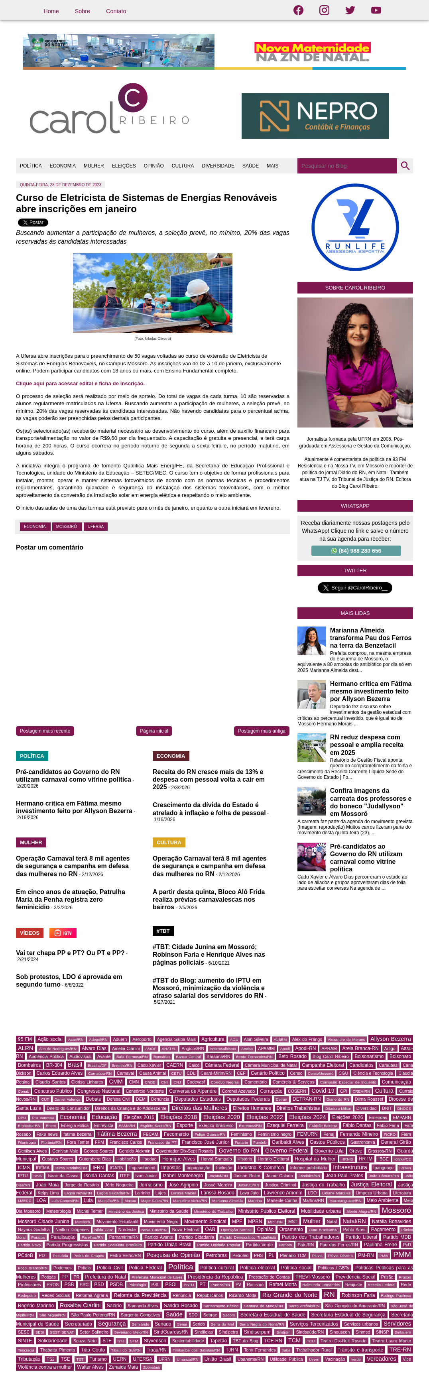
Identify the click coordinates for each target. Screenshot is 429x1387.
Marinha (255, 1200)
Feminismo (241, 1134)
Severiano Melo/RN (131, 1332)
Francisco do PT (162, 1142)
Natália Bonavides (391, 1221)
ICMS (24, 1167)
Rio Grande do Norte (289, 1295)
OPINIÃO (154, 166)
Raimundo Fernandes (321, 1285)
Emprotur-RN (29, 1125)
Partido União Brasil (169, 1244)
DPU (22, 1117)
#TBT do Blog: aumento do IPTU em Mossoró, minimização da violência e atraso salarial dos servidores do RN (209, 988)
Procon (405, 1277)
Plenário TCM (293, 1255)
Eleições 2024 (307, 1117)
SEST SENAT (62, 1332)
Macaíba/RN (108, 1200)
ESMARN (127, 1125)
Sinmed (363, 1332)
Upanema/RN (251, 1359)
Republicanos (210, 1295)
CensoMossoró (321, 1073)
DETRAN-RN (307, 1099)
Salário (114, 1305)
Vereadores (381, 1358)
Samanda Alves (143, 1305)
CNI (164, 1082)
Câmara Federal (222, 1065)
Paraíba (38, 1237)
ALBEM (280, 1039)
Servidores (397, 1323)
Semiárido (140, 1324)
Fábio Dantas (357, 1125)
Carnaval (125, 1073)
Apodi (285, 1048)
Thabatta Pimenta (57, 1350)
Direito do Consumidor (68, 1108)
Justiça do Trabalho (323, 1185)
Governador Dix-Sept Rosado (184, 1151)
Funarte (241, 1142)
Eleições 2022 (264, 1117)
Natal (332, 1221)
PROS (53, 1284)
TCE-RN (273, 1341)
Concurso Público (53, 1091)
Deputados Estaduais (198, 1099)
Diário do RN (338, 1099)
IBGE (383, 1158)
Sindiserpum (257, 1332)
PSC (84, 1284)
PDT (43, 1255)
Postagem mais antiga (261, 731)
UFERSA (96, 526)
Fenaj (328, 1134)
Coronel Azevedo (238, 1091)
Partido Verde (259, 1244)
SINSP (382, 1332)
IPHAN (405, 1168)
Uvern (314, 1359)
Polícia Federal (145, 1268)
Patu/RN (305, 1244)
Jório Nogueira (119, 1184)
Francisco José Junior (205, 1142)
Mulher (312, 1221)
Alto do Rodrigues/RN (58, 1048)
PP (64, 1277)
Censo (296, 1073)
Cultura (384, 1091)
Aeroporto (141, 1039)
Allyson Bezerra (390, 1039)
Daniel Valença (68, 1099)
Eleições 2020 (221, 1117)
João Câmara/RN (384, 1176)
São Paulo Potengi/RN (93, 1314)
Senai (182, 1324)
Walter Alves (90, 1367)
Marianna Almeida (227, 1200)
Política (180, 1267)
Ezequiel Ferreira (285, 1125)
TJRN (232, 1350)
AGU (234, 1039)
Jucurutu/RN (248, 1185)
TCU (311, 1341)
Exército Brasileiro (216, 1125)
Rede (406, 1284)
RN (329, 1294)
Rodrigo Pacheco (396, 1295)
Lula (88, 1200)
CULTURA (183, 166)
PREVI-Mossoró (312, 1277)
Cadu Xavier (149, 1065)
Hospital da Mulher (315, 1159)
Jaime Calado (279, 1175)
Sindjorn (283, 1332)
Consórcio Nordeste (145, 1091)
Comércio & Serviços (293, 1082)
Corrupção (271, 1091)
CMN (134, 1082)
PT (202, 1284)
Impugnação (198, 1167)
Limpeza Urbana (372, 1192)
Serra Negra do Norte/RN (261, 1324)
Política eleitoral (257, 1268)
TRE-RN (400, 1349)
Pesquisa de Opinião (173, 1255)
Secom (229, 1315)
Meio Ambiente (383, 1200)
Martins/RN (313, 1200)
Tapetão (218, 1341)
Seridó (199, 1324)
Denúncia (160, 1099)
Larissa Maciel (183, 1193)
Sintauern (403, 1332)
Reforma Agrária (92, 1295)
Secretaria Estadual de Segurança (348, 1315)
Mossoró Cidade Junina (43, 1221)
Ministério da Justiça (126, 1211)
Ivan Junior (146, 1175)
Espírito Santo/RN (155, 1125)
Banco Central (188, 1056)
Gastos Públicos (327, 1142)
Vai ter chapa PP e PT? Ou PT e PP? (70, 953)
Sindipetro (228, 1332)
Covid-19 (323, 1091)
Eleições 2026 (347, 1117)
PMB (384, 1255)
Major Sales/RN (154, 1200)
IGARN (116, 1167)
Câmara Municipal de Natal (271, 1065)
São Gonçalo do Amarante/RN (355, 1305)
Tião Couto (93, 1350)
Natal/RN (354, 1221)
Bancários (162, 1056)
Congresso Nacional (98, 1091)
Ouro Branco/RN (323, 1229)
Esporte (185, 1125)
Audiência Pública (46, 1056)
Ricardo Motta (242, 1295)
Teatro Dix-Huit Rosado (343, 1340)
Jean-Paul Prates (344, 1175)
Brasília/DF (97, 1065)
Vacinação (335, 1359)
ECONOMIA (63, 166)
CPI (343, 1091)
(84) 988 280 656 (356, 551)
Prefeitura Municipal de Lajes (157, 1277)
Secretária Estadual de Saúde (272, 1315)
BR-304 (54, 1065)
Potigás (48, 1277)
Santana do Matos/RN (263, 1306)
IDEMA (42, 1167)
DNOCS (404, 1108)
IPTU (23, 1175)
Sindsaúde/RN (310, 1332)
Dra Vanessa (43, 1117)
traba (286, 1350)
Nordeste (127, 1229)
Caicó (194, 1065)
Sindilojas (204, 1332)
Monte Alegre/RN (361, 1211)
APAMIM (266, 1048)
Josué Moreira (218, 1184)
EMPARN (402, 1117)
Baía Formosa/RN (132, 1056)
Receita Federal (382, 1285)
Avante (103, 1056)
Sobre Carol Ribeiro (355, 288)
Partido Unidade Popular (218, 1245)
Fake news (47, 1134)
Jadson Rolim (247, 1175)
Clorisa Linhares (87, 1082)
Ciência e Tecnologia (373, 1073)
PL (271, 1255)
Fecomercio (176, 1134)
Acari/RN (75, 1039)
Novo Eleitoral (185, 1229)
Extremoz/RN (250, 1125)
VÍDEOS (29, 933)
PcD (407, 1244)
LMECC (24, 1200)
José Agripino (183, 1185)
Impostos (171, 1167)
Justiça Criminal (280, 1184)
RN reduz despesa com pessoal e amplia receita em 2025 (366, 745)
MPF (237, 1221)
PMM (402, 1254)
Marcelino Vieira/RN (190, 1200)
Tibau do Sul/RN (126, 1350)
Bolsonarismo (369, 1056)
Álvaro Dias (94, 1048)
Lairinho (142, 1192)
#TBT (163, 931)
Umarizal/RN (187, 1359)
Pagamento (383, 1229)
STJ (121, 1341)
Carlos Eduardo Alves (60, 1073)
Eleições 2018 (178, 1117)
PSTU (189, 1285)
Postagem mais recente (45, 731)
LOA (41, 1200)
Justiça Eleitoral (371, 1184)
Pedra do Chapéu (88, 1255)
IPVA (37, 1176)
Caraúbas (388, 1065)
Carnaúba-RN (100, 1073)
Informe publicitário (308, 1167)
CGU (343, 1073)
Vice (407, 1359)
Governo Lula (329, 1151)
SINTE (25, 1341)
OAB (210, 1229)
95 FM (25, 1039)
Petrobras (216, 1255)
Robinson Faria (358, 1295)
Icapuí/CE (402, 1159)
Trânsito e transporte (360, 1350)
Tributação (29, 1359)
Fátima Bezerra (117, 1134)
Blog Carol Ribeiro (331, 1056)
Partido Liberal (361, 1237)
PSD (99, 1284)
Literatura (402, 1192)
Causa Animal (152, 1073)
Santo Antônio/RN (304, 1306)
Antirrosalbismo (223, 1048)
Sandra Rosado (181, 1305)
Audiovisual (80, 1056)
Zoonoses (151, 1367)
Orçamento (291, 1229)
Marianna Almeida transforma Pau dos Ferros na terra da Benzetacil (371, 638)
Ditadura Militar (338, 1108)
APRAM (329, 1048)
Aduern (120, 1039)
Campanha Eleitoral (323, 1065)
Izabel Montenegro (183, 1175)
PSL (155, 1284)
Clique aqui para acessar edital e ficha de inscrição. (80, 383)
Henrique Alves (178, 1159)
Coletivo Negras (225, 1082)
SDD (193, 1314)
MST (292, 1221)
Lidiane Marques (336, 1193)
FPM (99, 1142)
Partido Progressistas (67, 1244)
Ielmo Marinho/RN (71, 1168)
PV (238, 1284)
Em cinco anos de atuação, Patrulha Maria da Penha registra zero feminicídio (70, 899)
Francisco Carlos (126, 1142)
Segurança (112, 1323)
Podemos (62, 1267)
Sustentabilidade (188, 1340)
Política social (296, 1268)
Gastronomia (362, 1142)
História (245, 1158)
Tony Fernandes (260, 1350)
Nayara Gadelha (34, 1229)
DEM (141, 1099)
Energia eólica (75, 1125)
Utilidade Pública (286, 1359)
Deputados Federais (248, 1099)
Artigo (390, 1048)
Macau (130, 1200)
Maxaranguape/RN (345, 1200)
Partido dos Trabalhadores (311, 1237)
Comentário (255, 1082)
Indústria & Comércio (261, 1167)
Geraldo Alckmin (134, 1151)
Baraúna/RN (218, 1056)
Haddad (149, 1158)
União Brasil (218, 1359)
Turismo (98, 1359)
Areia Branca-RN (360, 1048)
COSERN (297, 1091)
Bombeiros (29, 1065)
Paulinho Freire (380, 1244)
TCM (294, 1340)
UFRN (165, 1359)
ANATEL (169, 1048)
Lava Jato (249, 1192)
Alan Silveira (256, 1039)
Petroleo (240, 1255)
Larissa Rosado (217, 1193)
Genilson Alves (32, 1151)
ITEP (125, 1175)
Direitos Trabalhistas (298, 1108)
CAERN (174, 1065)
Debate (93, 1099)
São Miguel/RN (52, 1315)
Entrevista (103, 1125)
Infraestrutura (350, 1167)
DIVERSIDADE (218, 166)
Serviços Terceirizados (314, 1324)
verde (356, 1359)
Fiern (406, 1134)
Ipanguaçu (384, 1167)
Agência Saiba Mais (176, 1039)
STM (134, 1341)
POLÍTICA (31, 166)
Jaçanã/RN (218, 1176)
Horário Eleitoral (273, 1158)
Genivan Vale (65, 1151)
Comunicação (396, 1082)
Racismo (255, 1284)
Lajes (160, 1192)
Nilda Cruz (103, 1229)
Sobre (82, 11)
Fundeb (260, 1142)
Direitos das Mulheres (199, 1108)
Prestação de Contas (269, 1277)
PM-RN (366, 1255)
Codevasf (196, 1082)
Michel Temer (90, 1211)
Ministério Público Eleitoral (266, 1211)
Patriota (285, 1245)
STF (107, 1341)
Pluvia (317, 1255)
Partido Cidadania (196, 1237)
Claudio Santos (50, 1082)
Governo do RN (238, 1150)
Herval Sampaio (216, 1158)
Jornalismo (151, 1185)
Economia (35, 526)
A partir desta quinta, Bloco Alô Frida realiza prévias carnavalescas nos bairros (209, 899)
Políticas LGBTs (333, 1267)
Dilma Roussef (369, 1099)
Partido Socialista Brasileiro (118, 1245)
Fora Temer (78, 1142)
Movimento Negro (161, 1221)
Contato (116, 11)
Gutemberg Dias (95, 1158)
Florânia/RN (51, 1142)
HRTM (365, 1159)
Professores (29, 1284)
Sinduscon (340, 1332)
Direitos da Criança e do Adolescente (130, 1108)
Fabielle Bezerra (323, 1125)
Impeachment (142, 1167)
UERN (119, 1359)
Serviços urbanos (361, 1324)
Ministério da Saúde (169, 1211)
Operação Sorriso (236, 1229)
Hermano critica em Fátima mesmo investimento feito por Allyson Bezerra (371, 691)
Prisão (387, 1277)
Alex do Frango (307, 1039)
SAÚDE (250, 166)
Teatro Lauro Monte (391, 1340)
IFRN (98, 1167)
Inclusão (224, 1167)
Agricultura (212, 1039)
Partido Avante (158, 1237)
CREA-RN (361, 1091)
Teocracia (26, 1350)
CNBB (150, 1082)
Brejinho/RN (122, 1065)
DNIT (387, 1108)
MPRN (255, 1221)
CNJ (177, 1082)
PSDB (116, 1284)
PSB (69, 1284)
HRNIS (347, 1159)
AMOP (150, 1048)
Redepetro (27, 1295)
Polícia (84, 1267)
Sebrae (210, 1314)
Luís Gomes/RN (65, 1200)
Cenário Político (268, 1073)
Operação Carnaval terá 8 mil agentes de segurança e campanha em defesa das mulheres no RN (73, 866)
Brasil (75, 1065)
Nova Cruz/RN (154, 1229)
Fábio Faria (388, 1125)
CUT (45, 1099)
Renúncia (182, 1295)
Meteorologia (58, 1211)
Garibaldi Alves (288, 1142)
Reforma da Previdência (140, 1295)
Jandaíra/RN (309, 1176)
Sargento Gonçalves (140, 1314)
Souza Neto (84, 1340)
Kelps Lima (48, 1192)
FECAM (150, 1134)
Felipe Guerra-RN (210, 1134)
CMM (115, 1081)
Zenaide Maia (123, 1367)
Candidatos (361, 1065)
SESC (24, 1332)
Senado (163, 1324)
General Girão (396, 1142)
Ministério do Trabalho (213, 1211)
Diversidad (366, 1108)
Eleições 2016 (139, 1117)
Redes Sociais (55, 1295)
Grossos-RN (380, 1151)
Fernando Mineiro (359, 1134)
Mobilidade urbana (321, 1211)
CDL (191, 1073)
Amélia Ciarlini (126, 1048)
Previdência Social (356, 1277)
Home (51, 11)
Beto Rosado (292, 1056)
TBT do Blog (245, 1340)
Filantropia (27, 1142)
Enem (51, 1125)
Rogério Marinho (36, 1305)
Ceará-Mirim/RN (216, 1073)
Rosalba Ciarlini (80, 1305)
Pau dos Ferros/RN (339, 1244)
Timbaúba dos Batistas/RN (196, 1350)
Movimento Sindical (205, 1221)
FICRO (390, 1134)
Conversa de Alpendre (192, 1091)
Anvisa (247, 1048)
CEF (241, 1073)
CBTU (176, 1073)
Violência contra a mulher (45, 1367)
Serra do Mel (222, 1324)
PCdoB (25, 1255)
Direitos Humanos (252, 1108)
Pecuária (60, 1255)
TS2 (51, 1359)
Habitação (126, 1158)
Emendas (378, 1117)
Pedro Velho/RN (125, 1255)
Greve (355, 1151)
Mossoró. (83, 1222)
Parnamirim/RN (124, 1237)
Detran (281, 1099)
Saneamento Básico (221, 1306)
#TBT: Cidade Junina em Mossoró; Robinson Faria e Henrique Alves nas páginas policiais (209, 954)
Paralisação (63, 1237)
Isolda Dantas (99, 1175)
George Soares (98, 1151)
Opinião (265, 1229)
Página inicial (154, 731)
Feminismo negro (274, 1134)
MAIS (272, 166)
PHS (258, 1255)
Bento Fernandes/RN (254, 1056)
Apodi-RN (305, 1048)
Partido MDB (397, 1237)
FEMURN (307, 1134)
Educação (104, 1117)
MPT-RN (275, 1222)
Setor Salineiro (94, 1332)
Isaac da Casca (62, 1175)
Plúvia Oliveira (340, 1255)
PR (76, 1277)
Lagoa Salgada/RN (113, 1193)
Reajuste (353, 1284)
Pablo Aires (354, 1229)
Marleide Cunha (282, 1200)
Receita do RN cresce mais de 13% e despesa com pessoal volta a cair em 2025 (209, 779)
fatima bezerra (77, 1134)
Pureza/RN (220, 1285)
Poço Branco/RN (32, 1268)
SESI (39, 1332)
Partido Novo (29, 1245)
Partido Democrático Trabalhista (248, 1237)
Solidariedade (52, 1341)
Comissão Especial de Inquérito (348, 1082)
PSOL (171, 1284)
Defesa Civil (118, 1099)
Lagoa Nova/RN (78, 1193)
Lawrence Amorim (283, 1193)
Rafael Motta (283, 1284)
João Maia (47, 1185)
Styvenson (155, 1341)
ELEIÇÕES (124, 166)
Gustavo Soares (57, 1158)
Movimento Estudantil (117, 1221)
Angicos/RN (192, 1048)
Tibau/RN (157, 1350)
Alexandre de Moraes (346, 1039)
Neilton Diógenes (72, 1229)
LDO (312, 1192)
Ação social (49, 1039)
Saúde (174, 1314)
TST (80, 1359)
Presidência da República (215, 1277)
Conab (23, 1091)
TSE (65, 1359)
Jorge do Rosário (82, 1184)
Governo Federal (287, 1150)
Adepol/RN (98, 1039)
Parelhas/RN (92, 1237)
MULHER (94, 166)
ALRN (25, 1048)
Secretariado (78, 1324)
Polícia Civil (110, 1268)
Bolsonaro (400, 1056)
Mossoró (67, 526)
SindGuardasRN (171, 1332)
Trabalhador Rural (314, 1350)
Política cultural (217, 1268)
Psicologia (137, 1285)
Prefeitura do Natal (105, 1277)
